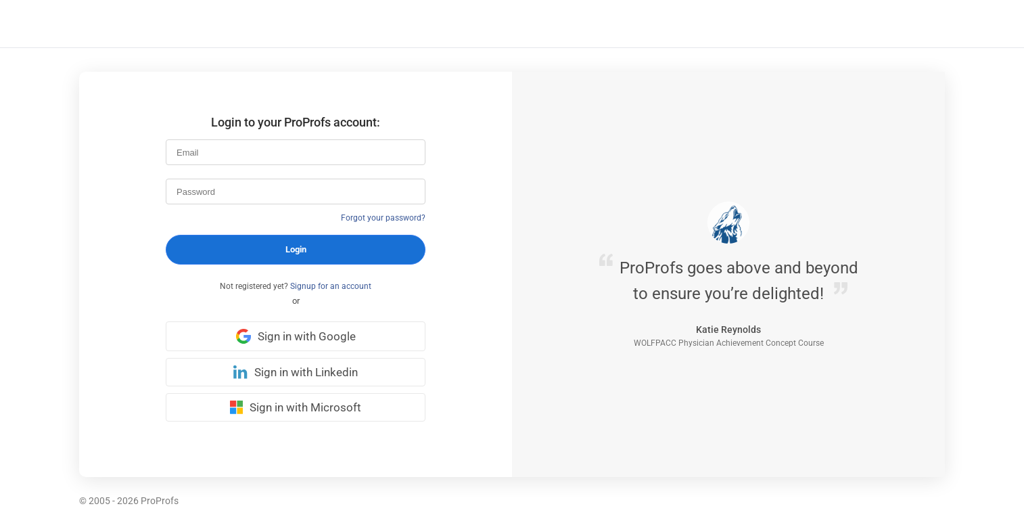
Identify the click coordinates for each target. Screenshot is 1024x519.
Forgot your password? (383, 218)
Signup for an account (330, 286)
